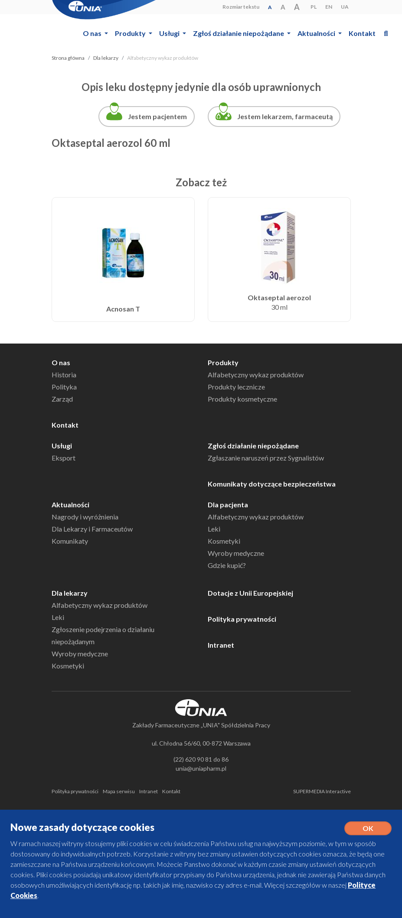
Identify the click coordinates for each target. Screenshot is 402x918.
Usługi (62, 445)
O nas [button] (93, 33)
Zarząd (62, 399)
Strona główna (68, 58)
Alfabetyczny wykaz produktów (256, 374)
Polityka (64, 387)
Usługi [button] (170, 33)
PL (313, 6)
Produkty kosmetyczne (242, 399)
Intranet (221, 645)
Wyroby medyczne (236, 553)
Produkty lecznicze (236, 387)
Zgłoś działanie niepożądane (253, 445)
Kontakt (362, 33)
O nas (61, 362)
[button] (386, 33)
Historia (64, 374)
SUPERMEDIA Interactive (322, 791)
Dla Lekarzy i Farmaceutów (92, 529)
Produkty (223, 362)
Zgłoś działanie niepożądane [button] (239, 33)
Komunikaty (70, 541)
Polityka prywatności (242, 619)
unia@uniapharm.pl (201, 768)
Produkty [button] (131, 33)
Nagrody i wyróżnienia (85, 517)
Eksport (63, 458)
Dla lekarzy (105, 58)
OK (368, 828)
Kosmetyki (224, 541)
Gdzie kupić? (227, 565)
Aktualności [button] (317, 33)
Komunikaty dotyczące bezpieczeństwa (272, 484)
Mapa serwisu (119, 791)
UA (345, 6)
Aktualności (70, 504)
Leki (214, 529)
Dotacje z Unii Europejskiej (250, 593)
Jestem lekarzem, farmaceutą (285, 116)
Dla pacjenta (228, 504)
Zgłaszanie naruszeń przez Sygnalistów (266, 458)
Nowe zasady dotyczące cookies (82, 827)
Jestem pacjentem (157, 116)
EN (328, 6)
